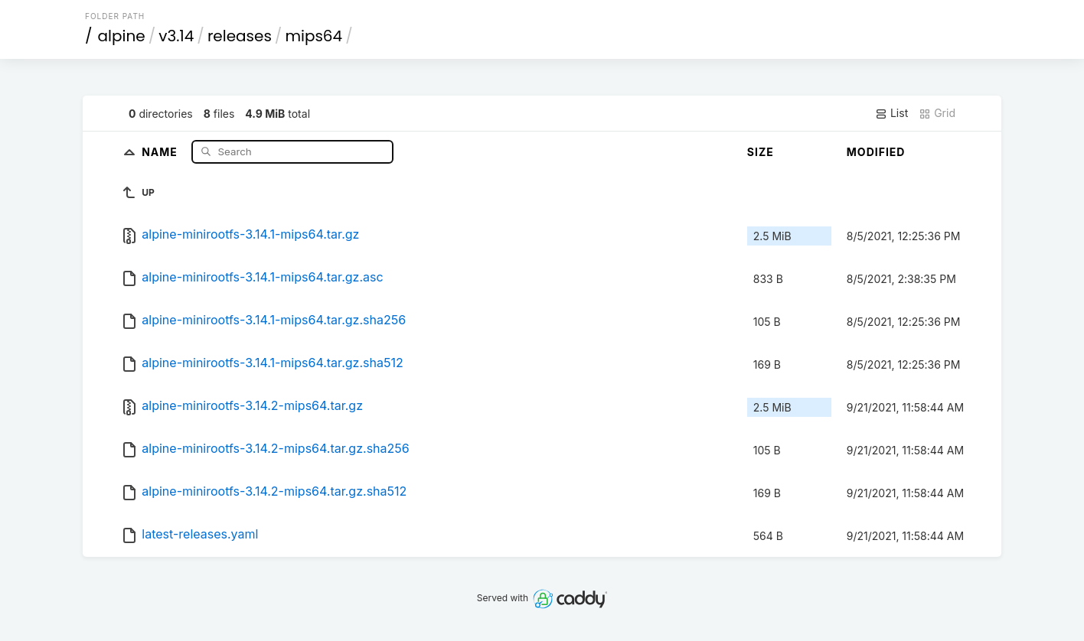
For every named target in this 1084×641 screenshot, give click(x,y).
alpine (121, 36)
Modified (876, 151)
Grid (937, 113)
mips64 (313, 36)
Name (161, 151)
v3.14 (176, 36)
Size (760, 151)
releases (239, 36)
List (891, 113)
